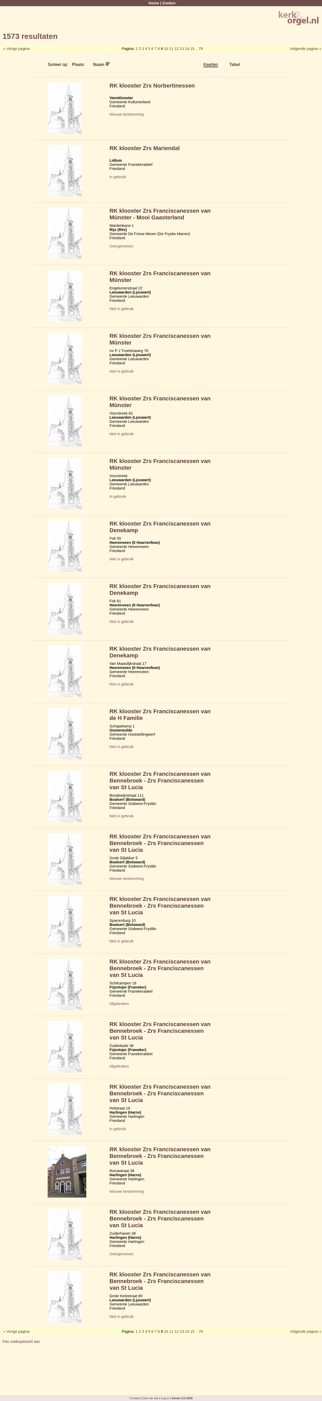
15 (192, 49)
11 (171, 49)
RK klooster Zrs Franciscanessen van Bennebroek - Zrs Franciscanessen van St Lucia (160, 780)
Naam (101, 64)
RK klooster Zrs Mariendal (144, 148)
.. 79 (199, 49)
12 (176, 49)
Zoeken (168, 3)
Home (154, 3)
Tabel (234, 64)
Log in (165, 1398)
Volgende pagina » (305, 49)
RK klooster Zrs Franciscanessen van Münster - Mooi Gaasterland (160, 214)
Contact (134, 1398)
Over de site (150, 1398)
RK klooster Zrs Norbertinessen (152, 85)
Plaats (78, 64)
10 (166, 49)
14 (187, 49)
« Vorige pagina (16, 49)
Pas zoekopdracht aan (21, 1341)
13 (182, 49)
